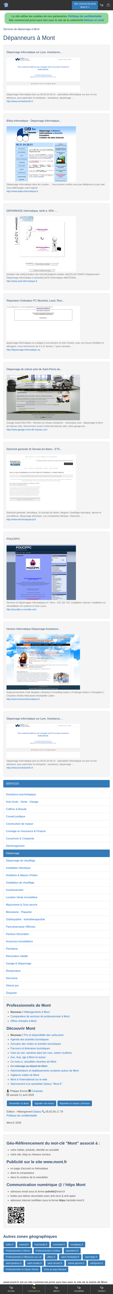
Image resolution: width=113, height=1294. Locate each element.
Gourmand (79, 1289)
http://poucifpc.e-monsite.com (21, 609)
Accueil (11, 1289)
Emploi (56, 1289)
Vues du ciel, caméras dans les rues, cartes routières (41, 1052)
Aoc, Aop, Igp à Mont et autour (28, 1057)
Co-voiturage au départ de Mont (28, 1066)
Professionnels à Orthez (48, 1250)
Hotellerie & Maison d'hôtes (22, 875)
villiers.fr (51, 1257)
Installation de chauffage (20, 882)
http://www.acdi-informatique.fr (22, 281)
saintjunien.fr (96, 1263)
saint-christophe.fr (70, 1257)
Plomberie (12, 948)
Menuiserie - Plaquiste (19, 912)
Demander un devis (19, 1103)
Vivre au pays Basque (55, 1269)
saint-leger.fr (91, 1257)
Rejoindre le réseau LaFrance (75, 1103)
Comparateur (34, 1289)
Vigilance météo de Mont (24, 1075)
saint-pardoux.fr (14, 1263)
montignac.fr (77, 1244)
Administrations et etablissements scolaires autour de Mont (44, 1070)
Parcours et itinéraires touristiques (30, 1048)
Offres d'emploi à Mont (23, 1021)
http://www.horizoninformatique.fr (23, 699)
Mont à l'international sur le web (28, 1079)
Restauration (13, 970)
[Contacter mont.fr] (108, 5)
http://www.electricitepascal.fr (21, 519)
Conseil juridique (15, 816)
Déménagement (15, 845)
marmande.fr (40, 1244)
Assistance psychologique (21, 794)
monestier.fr (59, 1244)
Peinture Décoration (17, 934)
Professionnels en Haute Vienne (22, 1269)
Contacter (37, 1091)
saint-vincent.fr (55, 1263)
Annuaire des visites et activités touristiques (35, 1043)
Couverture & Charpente (20, 838)
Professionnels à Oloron (18, 1250)
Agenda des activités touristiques (29, 1039)
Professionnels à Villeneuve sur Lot (23, 1257)
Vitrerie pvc (12, 985)
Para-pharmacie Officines (20, 926)
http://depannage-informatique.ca (23, 349)
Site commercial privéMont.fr (85, 5)
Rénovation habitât (17, 956)
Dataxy (37, 1111)
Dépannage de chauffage (20, 860)
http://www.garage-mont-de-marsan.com (27, 429)
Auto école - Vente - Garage (22, 801)
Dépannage (12, 853)
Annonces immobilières (19, 941)
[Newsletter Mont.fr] (101, 5)
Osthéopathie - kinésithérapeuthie (25, 919)
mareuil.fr (24, 1244)
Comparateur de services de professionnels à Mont (40, 1016)
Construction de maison (19, 823)
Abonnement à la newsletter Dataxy (36, 1083)
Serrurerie (11, 978)
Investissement (14, 890)
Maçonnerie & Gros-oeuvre (21, 904)
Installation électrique (18, 868)
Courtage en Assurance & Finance (26, 831)
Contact (102, 1289)
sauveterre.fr (72, 1250)
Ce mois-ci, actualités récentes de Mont (33, 1061)
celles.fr (10, 1244)
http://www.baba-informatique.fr (22, 191)
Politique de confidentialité (85, 16)
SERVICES (12, 783)
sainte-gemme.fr (76, 1263)
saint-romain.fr (34, 1263)
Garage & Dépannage (18, 963)
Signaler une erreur (44, 1103)
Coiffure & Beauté (16, 809)
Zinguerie (11, 992)
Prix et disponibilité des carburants (44, 1035)
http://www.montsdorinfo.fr (20, 101)
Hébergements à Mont (37, 1012)
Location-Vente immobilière (21, 897)
